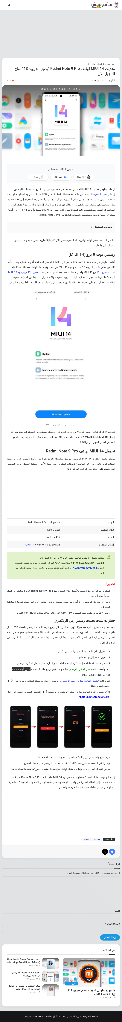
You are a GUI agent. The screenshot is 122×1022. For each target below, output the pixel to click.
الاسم (117, 911)
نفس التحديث (99, 194)
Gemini (61, 177)
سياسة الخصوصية (90, 1016)
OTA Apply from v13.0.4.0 (84, 567)
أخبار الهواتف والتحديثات (96, 64)
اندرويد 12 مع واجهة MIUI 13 (23, 272)
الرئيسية (111, 64)
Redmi (86, 839)
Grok (38, 177)
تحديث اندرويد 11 (105, 272)
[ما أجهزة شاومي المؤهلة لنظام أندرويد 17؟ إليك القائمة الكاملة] (89, 972)
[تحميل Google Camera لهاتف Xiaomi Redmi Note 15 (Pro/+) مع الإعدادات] (50, 963)
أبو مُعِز (110, 81)
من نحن (27, 1016)
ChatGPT (83, 177)
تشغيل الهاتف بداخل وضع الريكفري (79, 680)
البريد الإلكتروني (112, 924)
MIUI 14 (29, 544)
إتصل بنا (62, 1016)
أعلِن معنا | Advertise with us (45, 1016)
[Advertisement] (61, 34)
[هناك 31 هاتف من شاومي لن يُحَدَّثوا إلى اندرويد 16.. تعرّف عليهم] (50, 990)
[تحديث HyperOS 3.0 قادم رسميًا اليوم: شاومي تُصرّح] (50, 976)
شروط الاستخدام (74, 1016)
